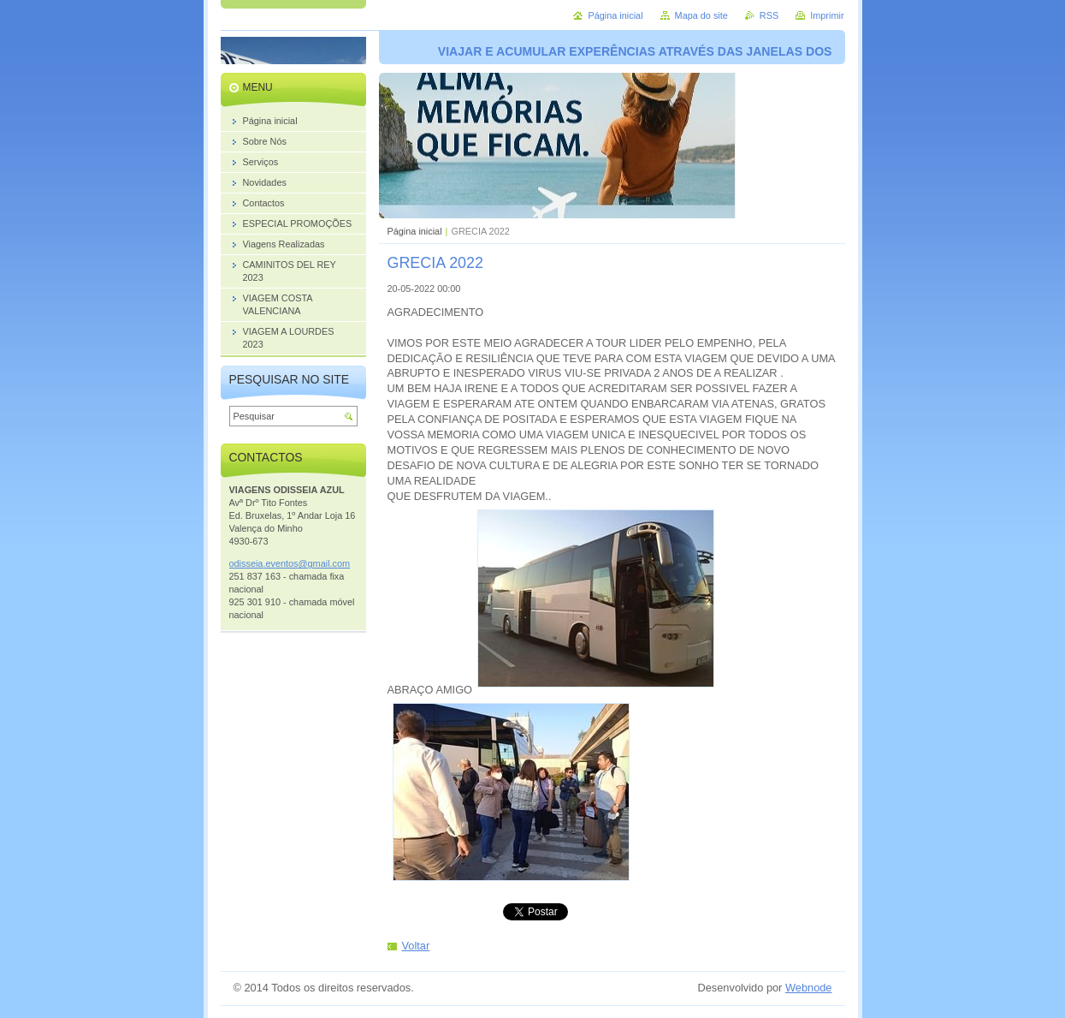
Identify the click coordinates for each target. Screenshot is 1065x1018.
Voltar (416, 945)
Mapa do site (701, 15)
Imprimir (826, 15)
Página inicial (415, 231)
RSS (769, 15)
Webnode (808, 987)
